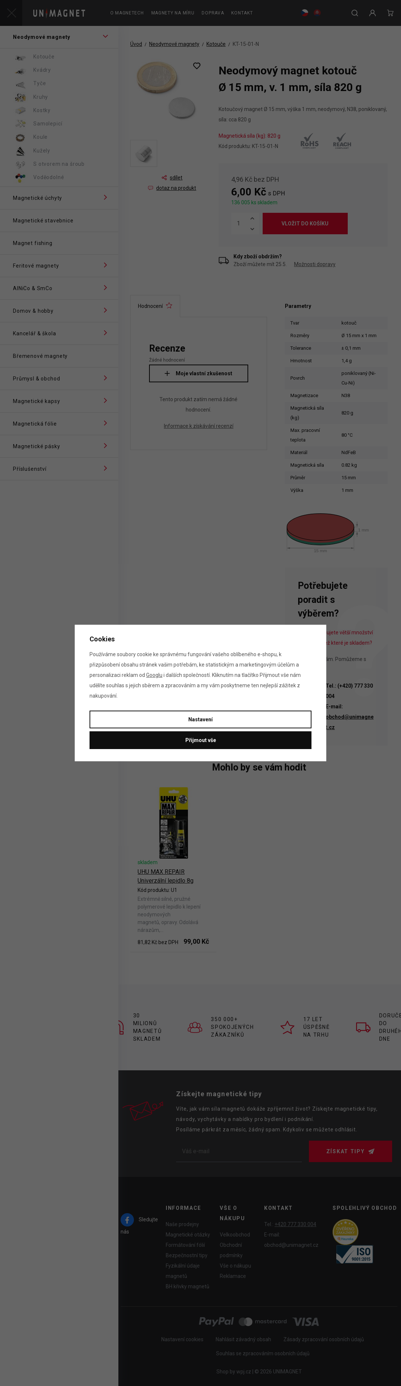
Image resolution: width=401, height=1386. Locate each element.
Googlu (154, 675)
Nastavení (200, 719)
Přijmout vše (200, 740)
